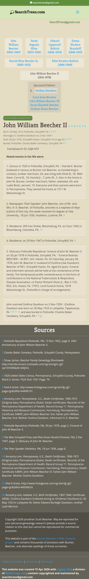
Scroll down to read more (18, 118)
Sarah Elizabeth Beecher (44, 105)
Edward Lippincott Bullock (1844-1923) (55, 46)
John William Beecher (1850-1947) (14, 46)
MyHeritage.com (15, 573)
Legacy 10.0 (64, 569)
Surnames (32, 561)
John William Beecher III (44, 101)
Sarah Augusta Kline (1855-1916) (34, 46)
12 (3, 495)
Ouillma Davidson (46, 90)
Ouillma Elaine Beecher (44, 109)
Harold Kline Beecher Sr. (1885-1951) (24, 63)
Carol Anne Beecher (44, 97)
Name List (47, 561)
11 (3, 483)
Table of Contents (12, 561)
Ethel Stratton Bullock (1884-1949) (65, 63)
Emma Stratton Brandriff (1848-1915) (75, 46)
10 (3, 456)
